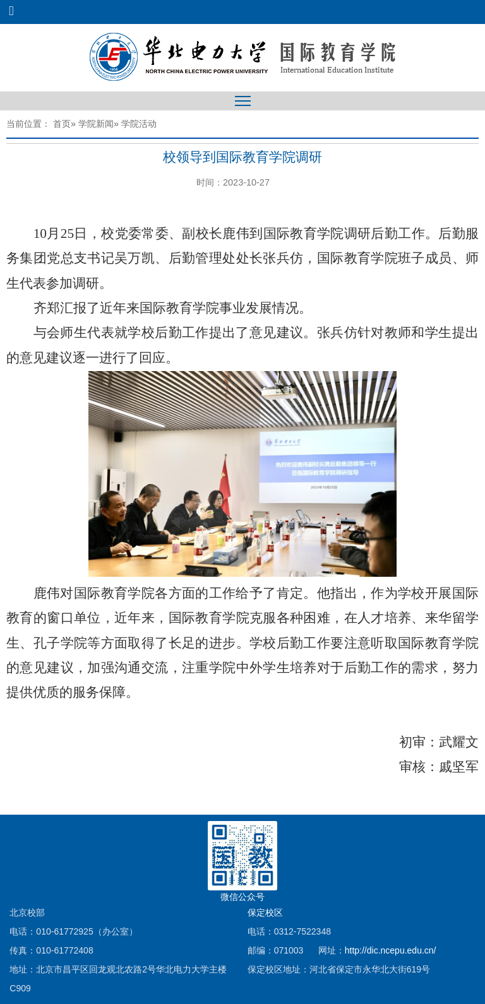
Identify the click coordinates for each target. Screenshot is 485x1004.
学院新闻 (96, 124)
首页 (62, 124)
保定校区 (265, 912)
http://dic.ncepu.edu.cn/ (390, 950)
